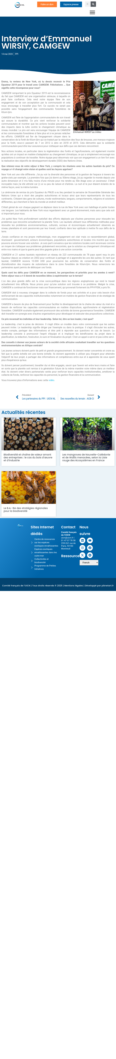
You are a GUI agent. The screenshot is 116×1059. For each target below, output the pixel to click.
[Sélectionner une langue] (89, 562)
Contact (68, 527)
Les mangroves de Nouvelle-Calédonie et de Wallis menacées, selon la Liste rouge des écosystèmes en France (86, 457)
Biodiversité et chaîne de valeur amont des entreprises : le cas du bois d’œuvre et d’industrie (28, 457)
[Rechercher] (93, 4)
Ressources (71, 556)
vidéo (51, 380)
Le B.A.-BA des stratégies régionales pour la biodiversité (26, 509)
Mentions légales (73, 585)
